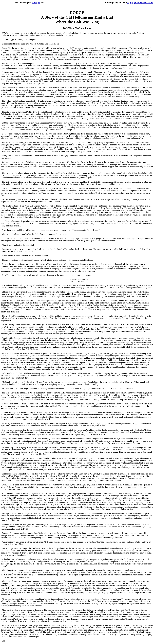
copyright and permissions (140, 2)
